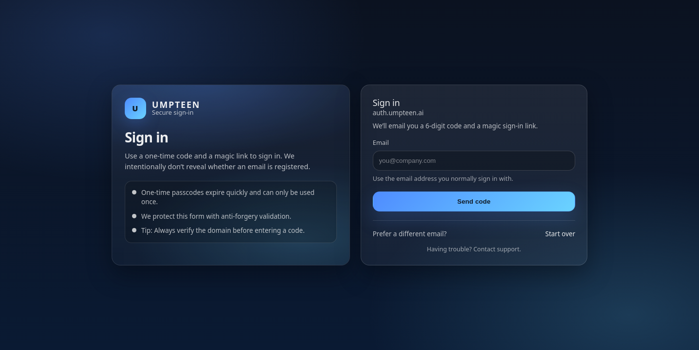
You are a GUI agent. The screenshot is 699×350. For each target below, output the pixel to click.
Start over (560, 233)
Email (381, 142)
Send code (474, 201)
